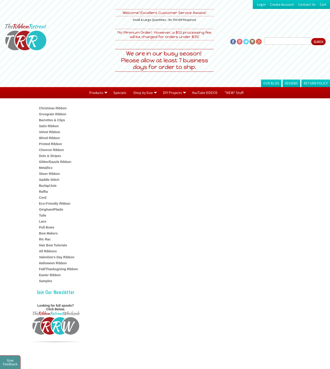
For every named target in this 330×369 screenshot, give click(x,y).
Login (261, 4)
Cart (323, 4)
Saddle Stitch (49, 180)
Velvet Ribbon (49, 132)
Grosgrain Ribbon (52, 114)
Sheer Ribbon (49, 174)
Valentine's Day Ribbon (56, 257)
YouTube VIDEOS (204, 92)
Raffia (43, 191)
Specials (119, 92)
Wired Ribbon (49, 138)
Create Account (282, 4)
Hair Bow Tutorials (53, 245)
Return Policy (316, 83)
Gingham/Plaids (51, 209)
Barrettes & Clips (52, 120)
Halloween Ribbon (53, 263)
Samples (45, 281)
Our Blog (271, 83)
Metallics (45, 168)
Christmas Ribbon (53, 108)
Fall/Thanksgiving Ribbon (58, 269)
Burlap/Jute (48, 185)
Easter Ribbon (50, 275)
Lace (42, 221)
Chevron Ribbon (51, 150)
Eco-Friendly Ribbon (54, 203)
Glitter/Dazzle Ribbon (55, 162)
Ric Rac (45, 239)
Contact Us (307, 4)
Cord (43, 197)
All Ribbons (48, 251)
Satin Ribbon (49, 126)
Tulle (42, 215)
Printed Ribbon (50, 144)
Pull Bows (46, 227)
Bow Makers (48, 233)
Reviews (291, 83)
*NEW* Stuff (234, 92)
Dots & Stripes (50, 156)
